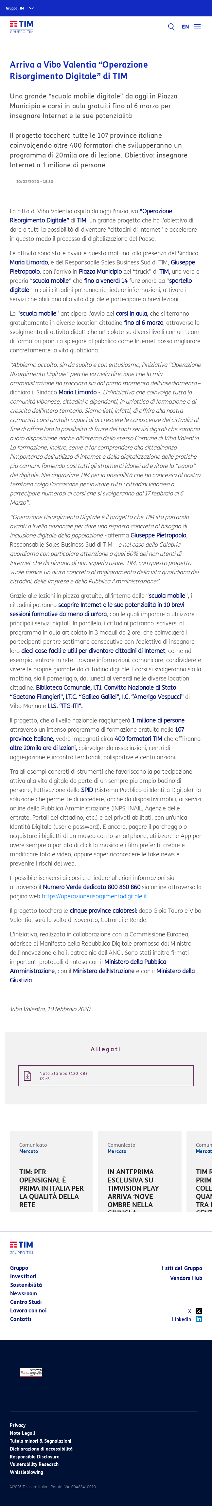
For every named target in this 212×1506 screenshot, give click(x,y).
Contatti (20, 1319)
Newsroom (23, 1293)
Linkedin (187, 1319)
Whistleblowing (26, 1472)
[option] (51, 1189)
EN (185, 27)
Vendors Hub (186, 1278)
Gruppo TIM (15, 8)
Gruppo (19, 1268)
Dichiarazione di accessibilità (41, 1449)
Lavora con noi (28, 1310)
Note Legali (22, 1433)
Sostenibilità (26, 1285)
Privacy (18, 1425)
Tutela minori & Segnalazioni (40, 1441)
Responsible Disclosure (35, 1457)
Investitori (23, 1276)
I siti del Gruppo (182, 1268)
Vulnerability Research (34, 1464)
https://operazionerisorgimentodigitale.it (94, 896)
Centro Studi (26, 1302)
